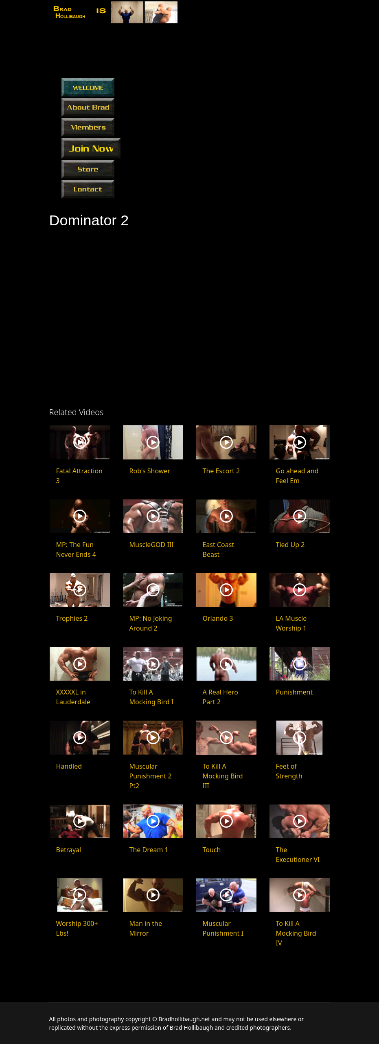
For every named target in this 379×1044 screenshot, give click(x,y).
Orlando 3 (218, 618)
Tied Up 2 (290, 544)
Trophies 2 (72, 618)
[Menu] (325, 13)
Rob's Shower (150, 470)
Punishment (294, 692)
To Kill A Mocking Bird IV (296, 933)
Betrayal (68, 849)
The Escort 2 (221, 470)
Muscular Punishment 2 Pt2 (150, 776)
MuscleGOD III (151, 544)
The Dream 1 (149, 849)
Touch (212, 849)
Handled (69, 766)
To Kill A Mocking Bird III (223, 776)
